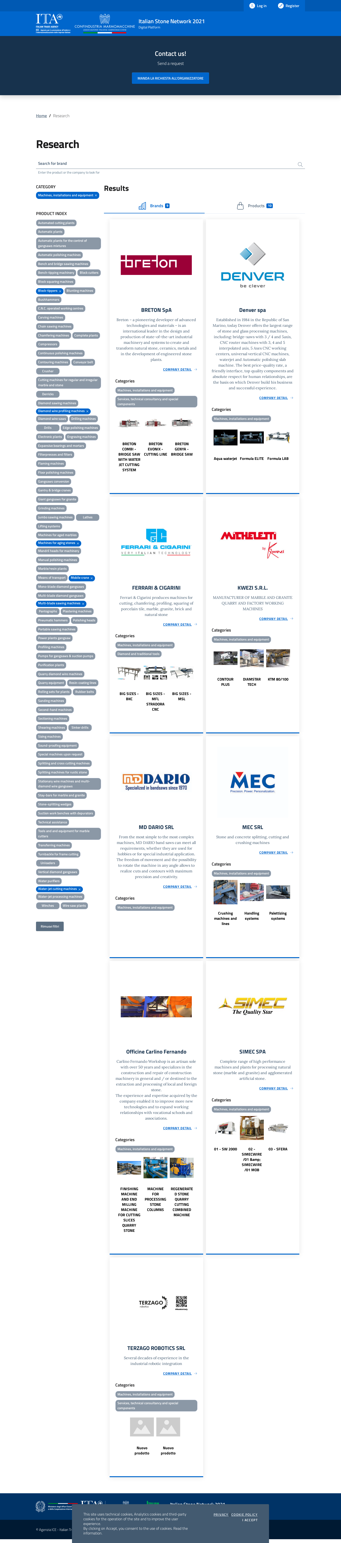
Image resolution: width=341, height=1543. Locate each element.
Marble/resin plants (52, 569)
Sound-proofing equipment (57, 745)
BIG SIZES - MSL (181, 698)
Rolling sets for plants (54, 692)
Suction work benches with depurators (65, 813)
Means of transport (52, 578)
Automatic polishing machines (59, 255)
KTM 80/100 (278, 681)
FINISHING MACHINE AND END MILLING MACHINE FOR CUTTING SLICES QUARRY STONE (129, 1212)
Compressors (47, 344)
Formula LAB (278, 459)
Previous (111, 442)
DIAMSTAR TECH (252, 683)
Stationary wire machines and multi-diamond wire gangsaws (64, 784)
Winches (48, 906)
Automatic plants (50, 232)
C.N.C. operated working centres (60, 308)
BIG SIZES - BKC (129, 698)
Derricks (48, 394)
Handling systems (251, 918)
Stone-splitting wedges (55, 804)
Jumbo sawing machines (55, 517)
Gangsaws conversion (53, 481)
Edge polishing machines (80, 428)
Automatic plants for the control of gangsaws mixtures (62, 244)
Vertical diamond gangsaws (57, 872)
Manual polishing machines (57, 560)
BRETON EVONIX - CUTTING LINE (155, 450)
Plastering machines (77, 611)
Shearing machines (51, 728)
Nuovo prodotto (142, 1454)
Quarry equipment (51, 683)
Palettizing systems (278, 918)
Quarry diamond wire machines (60, 674)
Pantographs (48, 611)
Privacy (221, 1514)
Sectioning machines (52, 719)
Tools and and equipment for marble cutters (64, 834)
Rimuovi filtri (50, 926)
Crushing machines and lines (225, 921)
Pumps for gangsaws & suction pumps (65, 656)
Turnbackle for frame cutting (58, 854)
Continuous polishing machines (60, 353)
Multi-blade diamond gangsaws (61, 595)
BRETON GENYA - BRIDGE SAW (182, 450)
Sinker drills (80, 728)
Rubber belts (84, 692)
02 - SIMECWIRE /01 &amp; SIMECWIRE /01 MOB (252, 1162)
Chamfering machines (53, 335)
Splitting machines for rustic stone (62, 772)
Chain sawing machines (55, 326)
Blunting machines (80, 290)
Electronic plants (50, 437)
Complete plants (86, 335)
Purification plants (51, 665)
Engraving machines (81, 437)
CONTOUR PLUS (225, 683)
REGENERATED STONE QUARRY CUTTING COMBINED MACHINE (182, 1204)
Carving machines (50, 317)
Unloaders (47, 863)
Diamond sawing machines (57, 403)
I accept (250, 1520)
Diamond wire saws (52, 419)
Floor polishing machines (55, 472)
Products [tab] (255, 206)
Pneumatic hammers (53, 620)
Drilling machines (83, 419)
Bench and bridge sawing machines (63, 264)
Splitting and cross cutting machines (64, 763)
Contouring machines (53, 362)
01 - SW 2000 (225, 1152)
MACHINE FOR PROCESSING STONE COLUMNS (155, 1202)
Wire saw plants (74, 906)
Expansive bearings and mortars (61, 446)
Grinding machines (51, 508)
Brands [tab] (154, 206)
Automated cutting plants (56, 223)
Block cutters (89, 273)
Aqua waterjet (225, 459)
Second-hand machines (55, 710)
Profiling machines (51, 647)
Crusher (48, 371)
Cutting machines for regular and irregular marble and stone (68, 383)
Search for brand (53, 164)
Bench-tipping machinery (56, 273)
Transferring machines (54, 845)
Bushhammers (48, 299)
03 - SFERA (278, 1152)
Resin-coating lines (82, 683)
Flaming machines (51, 464)
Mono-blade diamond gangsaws (61, 586)
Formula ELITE (252, 459)
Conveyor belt (83, 362)
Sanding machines (51, 701)
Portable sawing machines (57, 629)
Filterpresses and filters (55, 455)
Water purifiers (49, 881)
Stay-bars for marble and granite (61, 795)
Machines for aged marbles (57, 535)
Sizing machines (49, 736)
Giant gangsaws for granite (57, 499)
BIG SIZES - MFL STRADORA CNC (155, 703)
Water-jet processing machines (60, 897)
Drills (48, 428)
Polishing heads (84, 620)
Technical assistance (52, 822)
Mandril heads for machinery (58, 551)
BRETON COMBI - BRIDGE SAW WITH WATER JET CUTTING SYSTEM (129, 458)
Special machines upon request (60, 754)
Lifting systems (49, 526)
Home (41, 115)
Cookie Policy (244, 1514)
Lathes (88, 517)
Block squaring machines (55, 282)
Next (201, 442)
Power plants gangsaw (54, 638)
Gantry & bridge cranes (54, 490)
